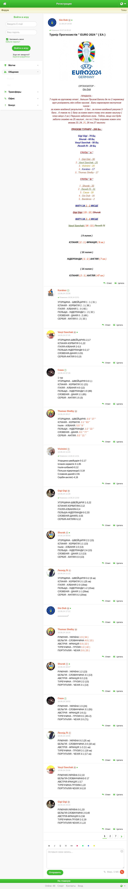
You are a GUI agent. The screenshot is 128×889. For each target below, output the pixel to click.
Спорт (61, 886)
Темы (124, 10)
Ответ (107, 283)
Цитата (119, 283)
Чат (9, 85)
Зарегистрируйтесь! (21, 57)
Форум (10, 78)
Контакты (71, 886)
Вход (80, 886)
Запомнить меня (16, 39)
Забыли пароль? (13, 42)
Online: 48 (50, 886)
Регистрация (64, 3)
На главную (64, 881)
